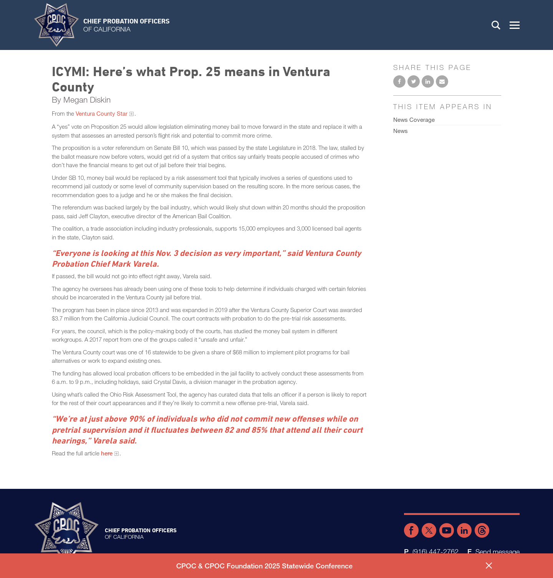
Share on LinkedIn (428, 81)
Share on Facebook (399, 81)
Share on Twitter (413, 81)
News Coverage (414, 119)
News (400, 130)
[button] (515, 25)
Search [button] (496, 25)
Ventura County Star (101, 113)
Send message (497, 551)
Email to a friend (442, 81)
